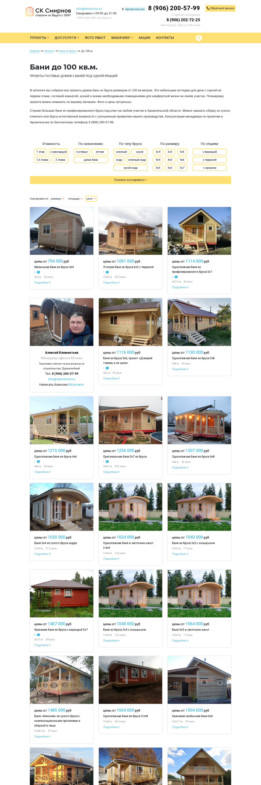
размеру (58, 198)
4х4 (158, 159)
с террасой (209, 159)
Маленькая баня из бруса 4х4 (54, 267)
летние (100, 151)
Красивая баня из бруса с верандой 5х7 (61, 629)
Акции (144, 38)
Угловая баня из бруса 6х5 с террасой (128, 267)
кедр (119, 159)
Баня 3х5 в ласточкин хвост (190, 629)
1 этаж (40, 151)
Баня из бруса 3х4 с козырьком (124, 629)
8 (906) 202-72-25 (183, 20)
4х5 (170, 159)
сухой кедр (130, 167)
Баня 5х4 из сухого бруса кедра (55, 543)
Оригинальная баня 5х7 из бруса (125, 456)
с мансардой (58, 151)
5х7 (182, 167)
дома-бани (91, 159)
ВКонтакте (76, 384)
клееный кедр (137, 159)
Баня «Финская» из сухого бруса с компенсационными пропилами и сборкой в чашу (57, 720)
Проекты (39, 38)
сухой (139, 151)
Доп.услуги (67, 38)
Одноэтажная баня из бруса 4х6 (55, 456)
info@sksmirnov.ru (89, 9)
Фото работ (95, 38)
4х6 (182, 159)
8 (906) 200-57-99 (174, 8)
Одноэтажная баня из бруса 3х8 (193, 358)
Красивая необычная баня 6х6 (192, 716)
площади (75, 198)
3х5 (170, 151)
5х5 (158, 167)
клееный (121, 151)
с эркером (209, 167)
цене (91, 198)
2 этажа (60, 159)
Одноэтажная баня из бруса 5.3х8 (125, 716)
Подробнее (42, 282)
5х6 (170, 167)
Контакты (165, 38)
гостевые (82, 151)
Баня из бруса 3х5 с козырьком (193, 543)
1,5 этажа (42, 159)
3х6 (182, 151)
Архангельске (135, 9)
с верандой (209, 151)
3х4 (158, 151)
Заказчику (122, 38)
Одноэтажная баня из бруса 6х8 (193, 456)
